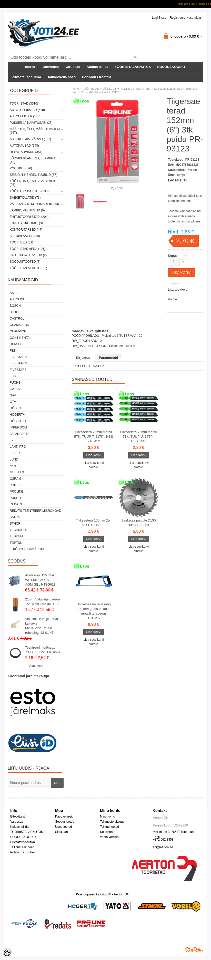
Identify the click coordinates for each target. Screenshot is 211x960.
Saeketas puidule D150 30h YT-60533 (138, 522)
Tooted (29, 67)
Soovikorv (107, 832)
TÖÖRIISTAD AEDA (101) (27, 249)
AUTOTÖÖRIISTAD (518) (27, 110)
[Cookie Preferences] (7, 952)
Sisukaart (61, 832)
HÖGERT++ (18, 421)
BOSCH (15, 306)
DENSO (15, 344)
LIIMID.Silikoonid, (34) (27, 223)
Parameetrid (108, 358)
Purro (15, 498)
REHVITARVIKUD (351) (26, 152)
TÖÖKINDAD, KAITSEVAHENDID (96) (33, 183)
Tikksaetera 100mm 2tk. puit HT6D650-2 (93, 522)
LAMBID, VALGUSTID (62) (28, 210)
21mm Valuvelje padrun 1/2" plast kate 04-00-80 (43, 601)
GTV (13, 402)
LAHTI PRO (18, 446)
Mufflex (17, 472)
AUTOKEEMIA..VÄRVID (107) (30, 139)
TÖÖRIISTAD (90, 88)
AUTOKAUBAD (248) (24, 145)
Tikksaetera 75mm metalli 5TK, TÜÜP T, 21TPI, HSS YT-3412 (93, 436)
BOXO (14, 312)
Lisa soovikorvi (178, 289)
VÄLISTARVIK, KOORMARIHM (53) (34, 204)
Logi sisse (159, 17)
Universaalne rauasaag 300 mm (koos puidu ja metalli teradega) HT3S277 (93, 611)
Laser (15, 453)
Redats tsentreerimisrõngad (35, 511)
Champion (18, 331)
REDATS (16, 504)
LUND (14, 459)
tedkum (16, 536)
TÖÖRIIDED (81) (21, 242)
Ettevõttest (50, 67)
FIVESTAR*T (19, 357)
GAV (13, 395)
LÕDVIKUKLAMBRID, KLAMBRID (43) (33, 160)
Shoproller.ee (194, 949)
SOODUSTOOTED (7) (25, 261)
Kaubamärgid (64, 816)
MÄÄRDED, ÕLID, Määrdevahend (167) (36, 131)
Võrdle (172, 299)
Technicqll (19, 530)
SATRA (15, 517)
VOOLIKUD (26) (21, 168)
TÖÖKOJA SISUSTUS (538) (29, 191)
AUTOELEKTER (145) (25, 116)
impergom (18, 427)
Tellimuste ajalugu (112, 821)
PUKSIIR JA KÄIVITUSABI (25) (31, 123)
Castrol (17, 318)
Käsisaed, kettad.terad (168, 88)
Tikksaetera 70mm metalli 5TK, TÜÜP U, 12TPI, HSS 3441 (139, 436)
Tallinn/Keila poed (61, 77)
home (75, 88)
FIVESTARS (18, 370)
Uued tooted (63, 827)
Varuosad (73, 67)
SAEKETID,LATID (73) (25, 197)
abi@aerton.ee (163, 847)
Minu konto (107, 816)
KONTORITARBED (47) (26, 229)
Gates (15, 389)
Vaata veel (36, 666)
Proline (16, 491)
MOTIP (14, 466)
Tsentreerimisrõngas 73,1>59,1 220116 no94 (43, 650)
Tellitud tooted (109, 827)
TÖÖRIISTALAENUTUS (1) (28, 268)
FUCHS (15, 382)
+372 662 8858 (163, 839)
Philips (16, 485)
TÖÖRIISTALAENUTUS (133, 67)
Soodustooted (64, 821)
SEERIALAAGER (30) (25, 236)
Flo (13, 376)
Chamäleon (19, 325)
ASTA (13, 293)
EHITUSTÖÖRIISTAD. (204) (29, 217)
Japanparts (19, 434)
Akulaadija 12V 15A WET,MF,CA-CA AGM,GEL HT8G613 (40, 579)
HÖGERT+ (17, 414)
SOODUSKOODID (171, 67)
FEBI (13, 350)
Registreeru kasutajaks (186, 17)
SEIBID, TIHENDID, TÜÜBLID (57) (33, 175)
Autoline (17, 299)
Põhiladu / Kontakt (96, 77)
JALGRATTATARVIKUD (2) (28, 255)
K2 (12, 440)
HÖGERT (16, 408)
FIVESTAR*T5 (19, 363)
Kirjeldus (83, 358)
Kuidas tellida (97, 67)
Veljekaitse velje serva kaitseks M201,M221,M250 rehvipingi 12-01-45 (41, 626)
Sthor (15, 523)
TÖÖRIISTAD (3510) (24, 103)
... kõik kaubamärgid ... (28, 549)
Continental (20, 338)
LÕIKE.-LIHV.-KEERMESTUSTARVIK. (127, 88)
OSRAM (15, 479)
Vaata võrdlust (109, 837)
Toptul (16, 543)
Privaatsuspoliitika (26, 77)
